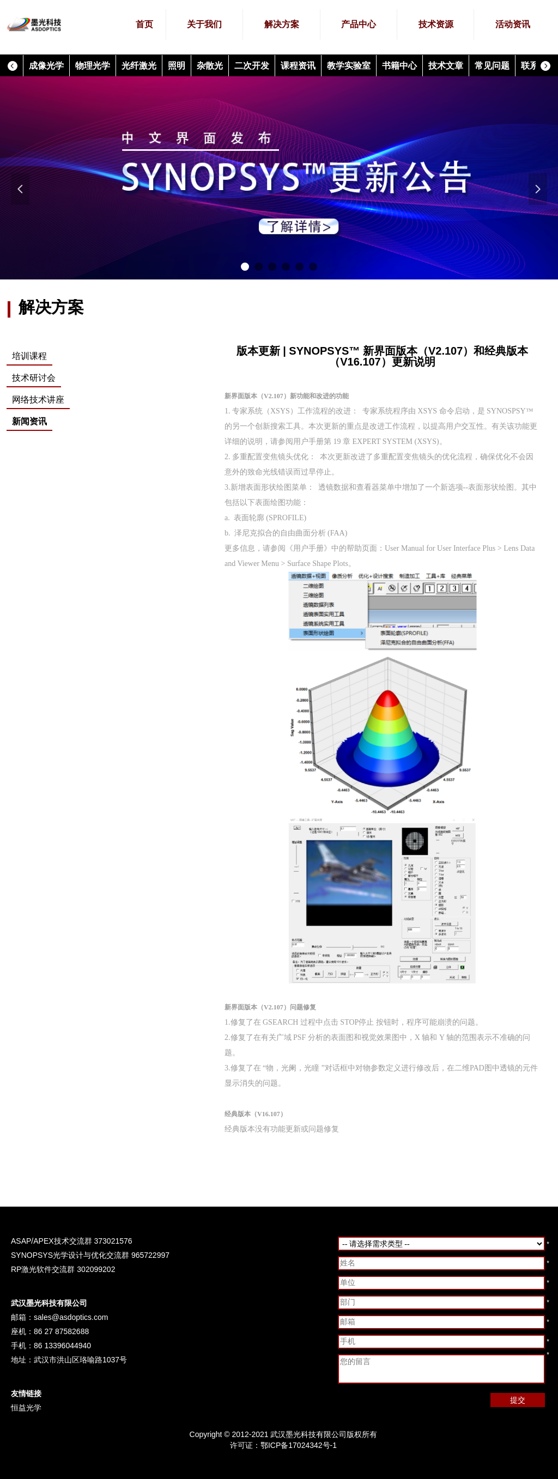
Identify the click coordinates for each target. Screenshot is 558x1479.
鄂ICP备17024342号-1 (298, 1445)
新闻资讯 (29, 421)
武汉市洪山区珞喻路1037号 (80, 1359)
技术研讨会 (34, 377)
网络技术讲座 (38, 399)
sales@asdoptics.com (71, 1317)
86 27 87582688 (61, 1331)
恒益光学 (26, 1407)
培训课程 (29, 356)
